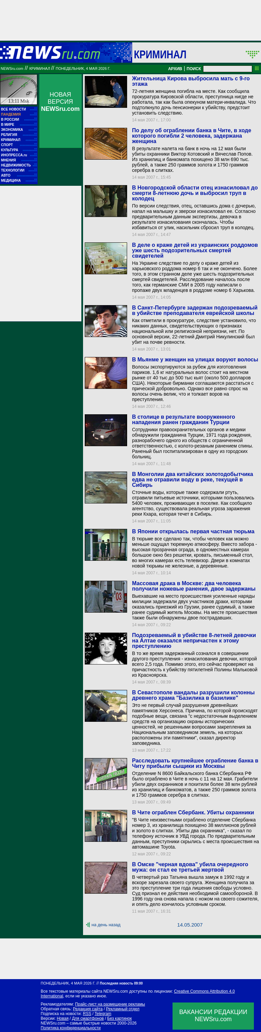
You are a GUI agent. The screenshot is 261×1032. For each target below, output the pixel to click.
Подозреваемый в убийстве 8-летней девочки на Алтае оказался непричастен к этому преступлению (194, 640)
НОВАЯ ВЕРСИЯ (60, 101)
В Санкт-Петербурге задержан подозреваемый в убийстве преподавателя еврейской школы (194, 310)
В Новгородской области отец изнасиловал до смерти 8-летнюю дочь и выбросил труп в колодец (195, 193)
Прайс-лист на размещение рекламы (110, 1004)
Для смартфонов (88, 1018)
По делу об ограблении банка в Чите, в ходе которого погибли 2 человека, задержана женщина (191, 135)
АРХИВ (175, 68)
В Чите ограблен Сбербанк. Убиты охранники (193, 812)
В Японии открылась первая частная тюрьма (193, 531)
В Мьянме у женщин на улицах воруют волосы (195, 359)
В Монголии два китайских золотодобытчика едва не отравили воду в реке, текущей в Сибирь (192, 479)
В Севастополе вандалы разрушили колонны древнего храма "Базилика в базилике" (193, 695)
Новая (62, 1018)
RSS (87, 1013)
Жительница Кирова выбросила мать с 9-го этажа (190, 81)
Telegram (103, 1013)
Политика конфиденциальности (71, 1028)
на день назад (106, 924)
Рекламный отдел (123, 1009)
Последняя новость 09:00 (121, 983)
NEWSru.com (12, 68)
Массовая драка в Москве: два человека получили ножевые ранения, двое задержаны (193, 586)
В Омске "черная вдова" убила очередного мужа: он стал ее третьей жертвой (190, 867)
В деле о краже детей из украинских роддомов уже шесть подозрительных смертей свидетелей (195, 250)
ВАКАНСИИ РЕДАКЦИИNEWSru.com (213, 1016)
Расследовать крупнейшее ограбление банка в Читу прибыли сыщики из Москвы (195, 763)
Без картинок (119, 1018)
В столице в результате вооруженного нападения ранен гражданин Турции (183, 419)
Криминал (160, 54)
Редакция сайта (88, 1009)
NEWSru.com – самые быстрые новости (78, 1023)
